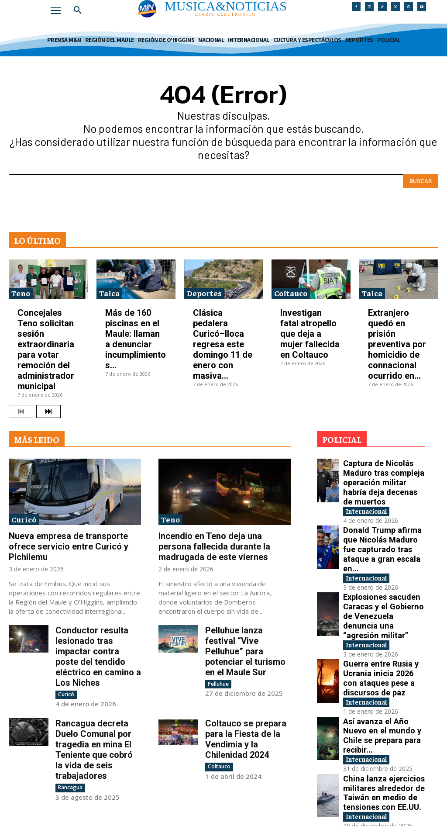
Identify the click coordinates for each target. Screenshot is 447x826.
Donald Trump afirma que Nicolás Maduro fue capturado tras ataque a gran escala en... (380, 517)
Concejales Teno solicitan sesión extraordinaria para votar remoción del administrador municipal (45, 349)
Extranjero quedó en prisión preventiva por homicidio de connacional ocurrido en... (397, 344)
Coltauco (290, 293)
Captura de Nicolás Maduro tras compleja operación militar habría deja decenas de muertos (383, 471)
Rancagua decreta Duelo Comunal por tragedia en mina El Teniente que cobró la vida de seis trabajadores (94, 741)
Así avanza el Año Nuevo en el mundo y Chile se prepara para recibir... (381, 655)
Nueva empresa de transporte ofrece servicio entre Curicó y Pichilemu (68, 546)
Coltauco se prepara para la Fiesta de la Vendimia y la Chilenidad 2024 (245, 731)
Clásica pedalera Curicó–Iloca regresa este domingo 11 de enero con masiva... (222, 344)
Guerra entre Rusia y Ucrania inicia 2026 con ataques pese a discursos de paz (381, 609)
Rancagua (70, 779)
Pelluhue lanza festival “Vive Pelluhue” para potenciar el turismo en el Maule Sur (245, 651)
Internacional (372, 486)
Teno (20, 293)
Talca (109, 293)
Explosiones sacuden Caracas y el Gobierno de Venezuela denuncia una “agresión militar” (382, 563)
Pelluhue (218, 684)
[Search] (420, 181)
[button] (77, 10)
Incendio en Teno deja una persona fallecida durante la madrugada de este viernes (214, 546)
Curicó (23, 519)
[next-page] (48, 411)
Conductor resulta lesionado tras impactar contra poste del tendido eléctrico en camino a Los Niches (98, 656)
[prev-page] (21, 411)
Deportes (204, 293)
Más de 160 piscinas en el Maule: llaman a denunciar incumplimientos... (135, 339)
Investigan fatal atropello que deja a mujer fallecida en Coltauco (310, 334)
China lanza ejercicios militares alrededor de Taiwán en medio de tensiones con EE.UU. (382, 700)
